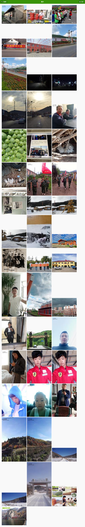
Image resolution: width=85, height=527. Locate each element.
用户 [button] (82, 1)
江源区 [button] (4, 1)
